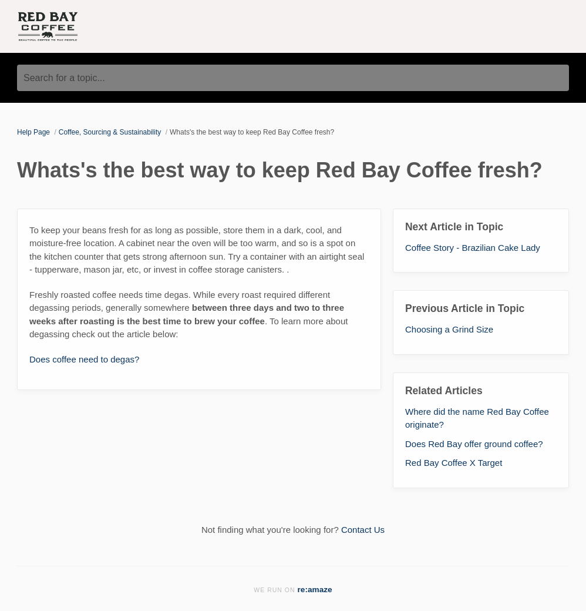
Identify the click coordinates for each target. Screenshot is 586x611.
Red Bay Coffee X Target (453, 463)
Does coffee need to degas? (84, 359)
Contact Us (363, 530)
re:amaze (315, 589)
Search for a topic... (64, 78)
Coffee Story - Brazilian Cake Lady (472, 248)
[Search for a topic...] (293, 78)
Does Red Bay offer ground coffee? (474, 444)
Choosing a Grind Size (449, 329)
